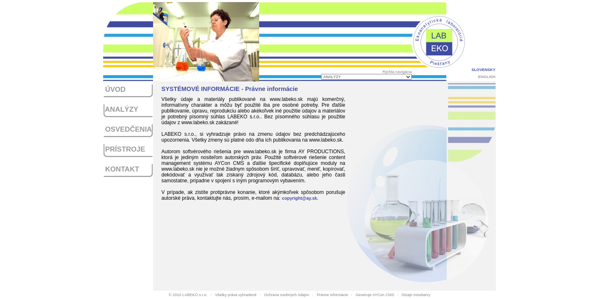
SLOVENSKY (483, 70)
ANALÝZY (120, 109)
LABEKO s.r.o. (194, 295)
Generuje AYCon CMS (375, 295)
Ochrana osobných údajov (286, 295)
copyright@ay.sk (299, 198)
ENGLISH (486, 77)
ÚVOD (114, 89)
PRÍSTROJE (124, 149)
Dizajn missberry (416, 295)
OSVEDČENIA (127, 129)
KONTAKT (121, 169)
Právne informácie (332, 295)
